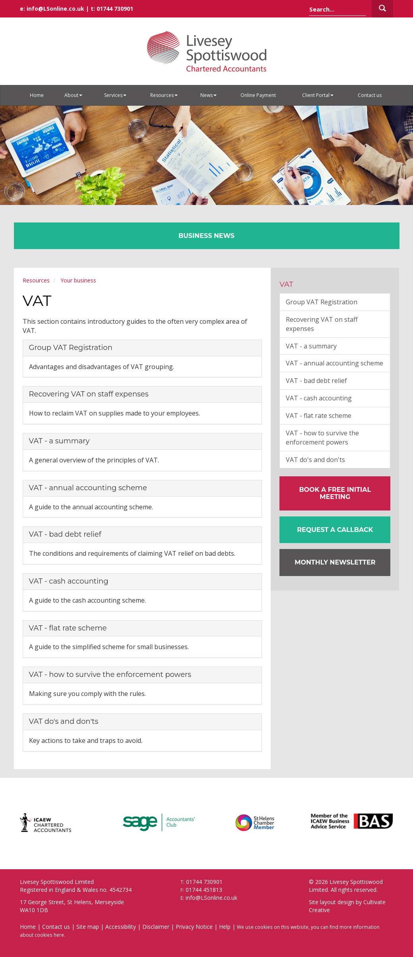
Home (37, 95)
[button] (334, 529)
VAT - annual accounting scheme (88, 487)
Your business (78, 280)
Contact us (370, 95)
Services (115, 95)
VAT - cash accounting (69, 581)
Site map (87, 926)
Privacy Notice (194, 926)
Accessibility (120, 926)
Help (225, 926)
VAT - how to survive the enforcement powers (110, 674)
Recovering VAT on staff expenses (89, 394)
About (73, 95)
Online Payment (258, 95)
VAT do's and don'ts (64, 721)
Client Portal (318, 95)
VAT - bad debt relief (65, 534)
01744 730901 (115, 8)
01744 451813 (204, 889)
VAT (286, 284)
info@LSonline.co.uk (55, 8)
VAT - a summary (59, 441)
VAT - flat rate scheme (68, 628)
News (208, 95)
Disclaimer (155, 926)
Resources (164, 95)
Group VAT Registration (70, 347)
